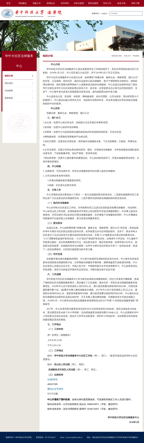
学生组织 (136, 56)
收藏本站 (95, 13)
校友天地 (121, 3)
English (104, 13)
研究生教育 (93, 3)
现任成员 (9, 83)
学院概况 (22, 3)
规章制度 (9, 98)
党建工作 (37, 3)
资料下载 (135, 3)
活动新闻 (9, 90)
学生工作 (107, 3)
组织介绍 (9, 76)
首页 (8, 3)
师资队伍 (51, 3)
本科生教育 (79, 3)
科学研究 (65, 3)
